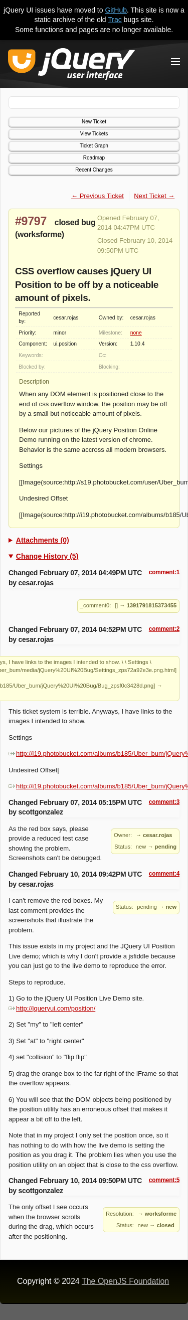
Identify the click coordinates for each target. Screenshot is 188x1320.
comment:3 (164, 801)
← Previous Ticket (97, 196)
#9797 (31, 221)
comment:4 (164, 873)
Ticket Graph (94, 145)
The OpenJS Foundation (125, 1281)
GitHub (116, 10)
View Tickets (94, 133)
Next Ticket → (154, 196)
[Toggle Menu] (175, 61)
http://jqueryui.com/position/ (52, 1008)
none (136, 333)
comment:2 (164, 628)
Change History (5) (47, 556)
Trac (114, 20)
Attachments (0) (42, 540)
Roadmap (94, 157)
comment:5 (164, 1180)
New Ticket (94, 121)
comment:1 (164, 572)
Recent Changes (94, 170)
